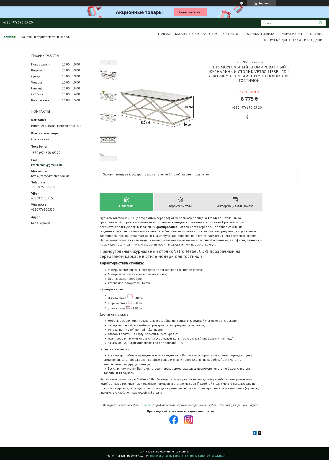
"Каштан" (147, 405)
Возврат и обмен (292, 34)
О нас (213, 34)
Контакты (231, 34)
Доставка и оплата (258, 34)
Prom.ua (184, 451)
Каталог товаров (188, 34)
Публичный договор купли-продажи (292, 40)
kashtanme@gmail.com (47, 165)
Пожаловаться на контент (166, 455)
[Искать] (320, 23)
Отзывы (316, 34)
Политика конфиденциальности (205, 455)
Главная (164, 34)
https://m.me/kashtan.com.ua (50, 176)
